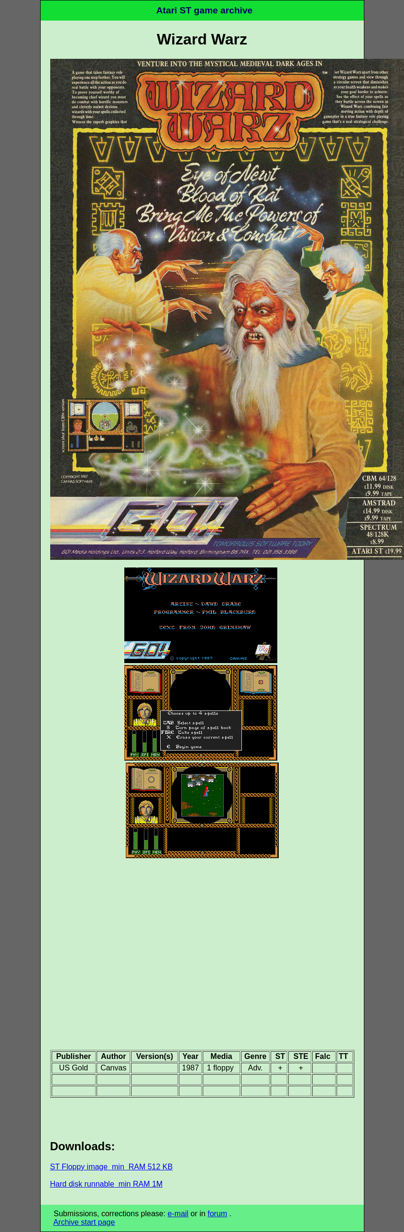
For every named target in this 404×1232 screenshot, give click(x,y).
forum (217, 1214)
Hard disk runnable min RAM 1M (106, 1184)
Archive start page (84, 1222)
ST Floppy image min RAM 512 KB (111, 1167)
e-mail (178, 1214)
